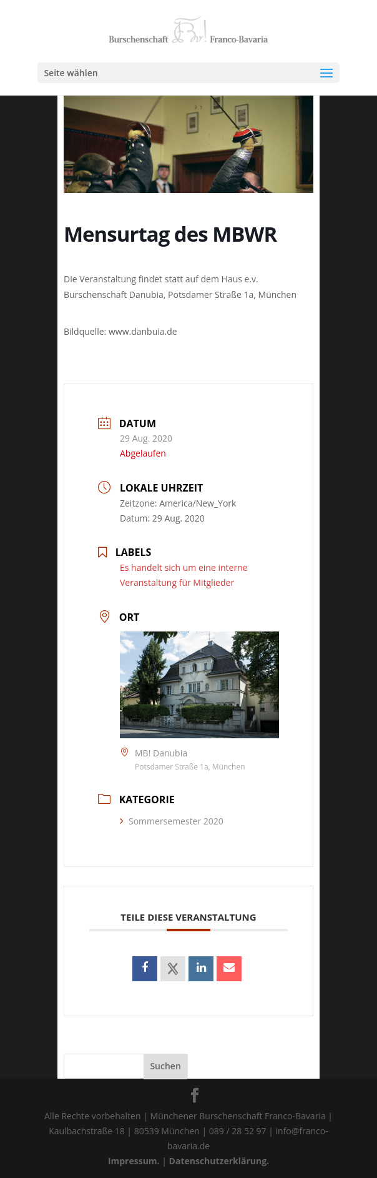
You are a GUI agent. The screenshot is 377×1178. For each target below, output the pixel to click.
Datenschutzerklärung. (219, 1161)
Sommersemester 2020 (171, 821)
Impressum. (134, 1161)
